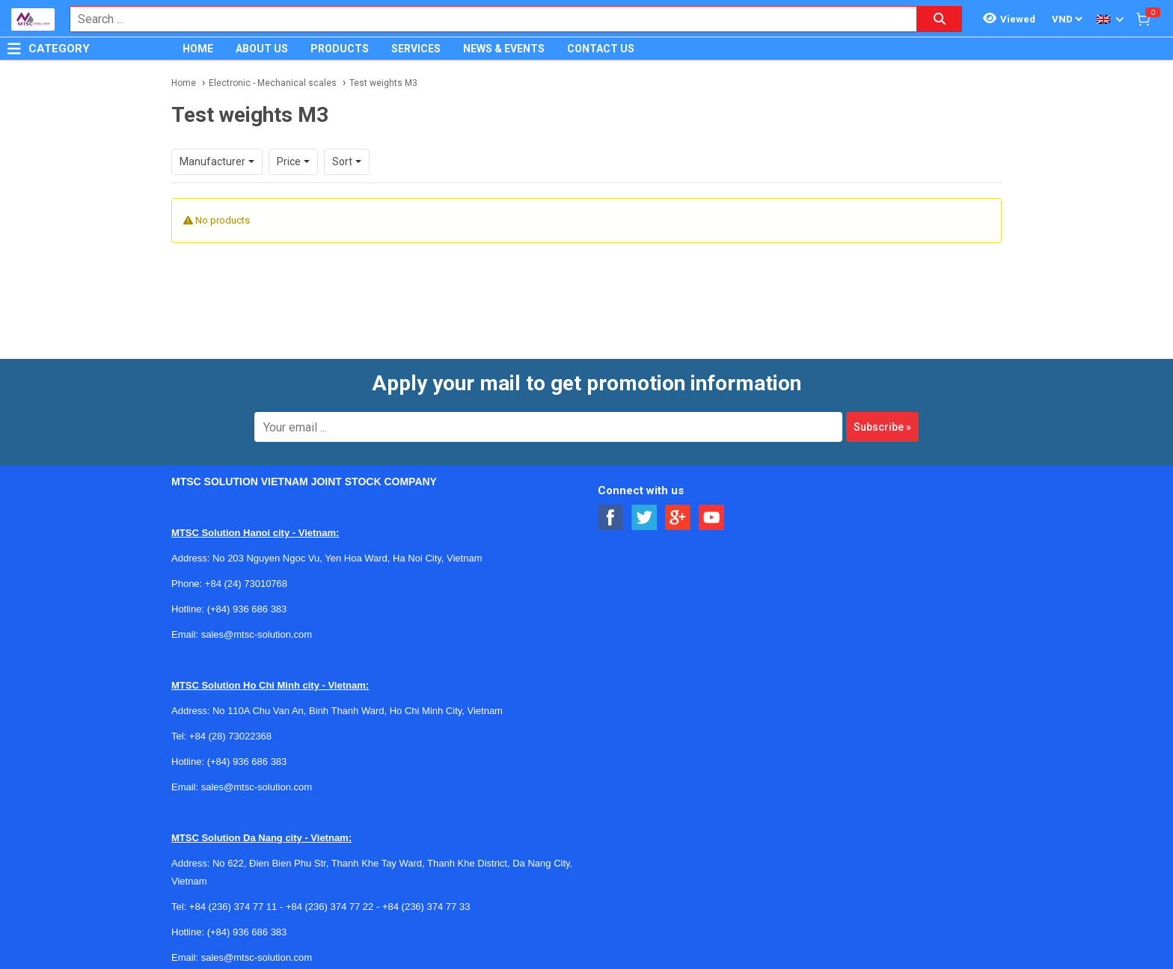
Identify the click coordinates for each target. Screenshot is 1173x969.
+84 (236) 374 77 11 (233, 906)
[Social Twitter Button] (644, 518)
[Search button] (939, 19)
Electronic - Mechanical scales (273, 83)
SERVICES (416, 49)
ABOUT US (262, 49)
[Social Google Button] (678, 518)
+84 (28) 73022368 (230, 736)
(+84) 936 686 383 (247, 609)
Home (183, 83)
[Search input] (485, 19)
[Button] (14, 48)
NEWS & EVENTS (504, 49)
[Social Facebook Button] (611, 518)
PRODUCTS (339, 49)
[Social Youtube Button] (712, 518)
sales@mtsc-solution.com (256, 634)
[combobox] (485, 19)
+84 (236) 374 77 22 (329, 906)
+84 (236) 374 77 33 (426, 906)
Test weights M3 (383, 83)
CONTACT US (600, 49)
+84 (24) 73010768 (246, 583)
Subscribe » (882, 427)
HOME (198, 49)
